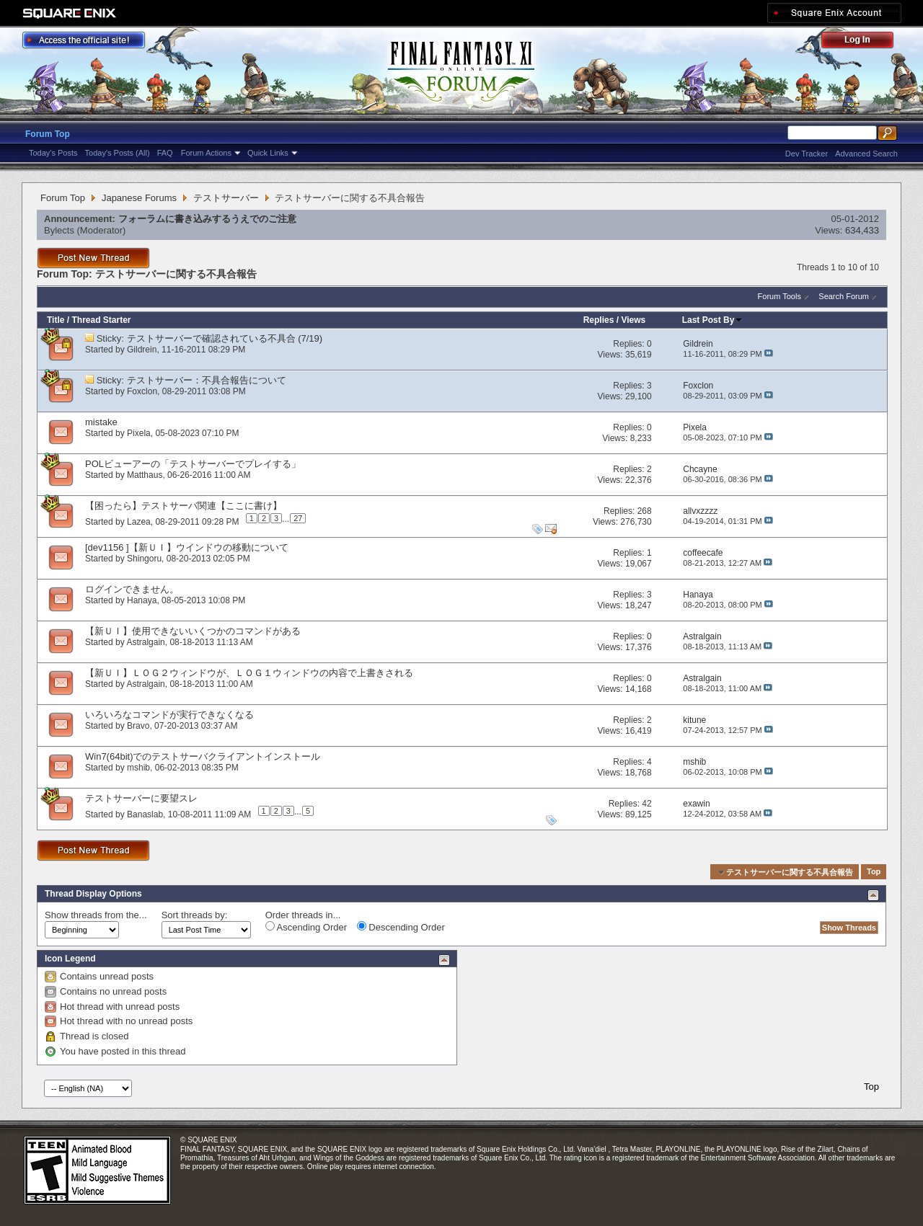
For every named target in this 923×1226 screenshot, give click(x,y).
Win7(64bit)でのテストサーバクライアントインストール (202, 756)
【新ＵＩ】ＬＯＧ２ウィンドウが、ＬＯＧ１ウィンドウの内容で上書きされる (249, 672)
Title (55, 320)
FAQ (165, 152)
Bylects (59, 230)
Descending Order (401, 927)
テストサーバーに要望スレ (141, 798)
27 (297, 518)
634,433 (862, 230)
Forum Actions (206, 152)
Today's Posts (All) (117, 152)
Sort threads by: (195, 915)
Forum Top (47, 134)
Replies (598, 320)
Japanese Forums (139, 197)
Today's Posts (53, 152)
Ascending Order (306, 927)
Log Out (865, 42)
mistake (101, 422)
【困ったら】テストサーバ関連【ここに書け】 (183, 505)
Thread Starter (101, 320)
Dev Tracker (806, 153)
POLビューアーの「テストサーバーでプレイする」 (193, 463)
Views (633, 320)
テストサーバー (226, 197)
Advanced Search (866, 153)
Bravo (138, 726)
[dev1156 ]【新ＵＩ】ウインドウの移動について (186, 547)
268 (644, 511)
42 (646, 804)
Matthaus (144, 475)
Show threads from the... (96, 915)
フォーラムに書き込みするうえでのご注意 (207, 218)
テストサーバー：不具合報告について (206, 380)
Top (873, 872)
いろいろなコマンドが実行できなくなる (169, 714)
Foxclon (142, 391)
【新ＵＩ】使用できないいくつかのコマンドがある (193, 631)
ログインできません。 (132, 589)
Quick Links (267, 152)
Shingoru (144, 559)
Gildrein (141, 350)
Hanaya (141, 600)
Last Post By (712, 320)
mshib (138, 768)
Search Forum (843, 296)
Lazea (139, 521)
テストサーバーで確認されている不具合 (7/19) (225, 338)
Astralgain (145, 642)
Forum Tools (779, 296)
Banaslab (145, 814)
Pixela (139, 433)
